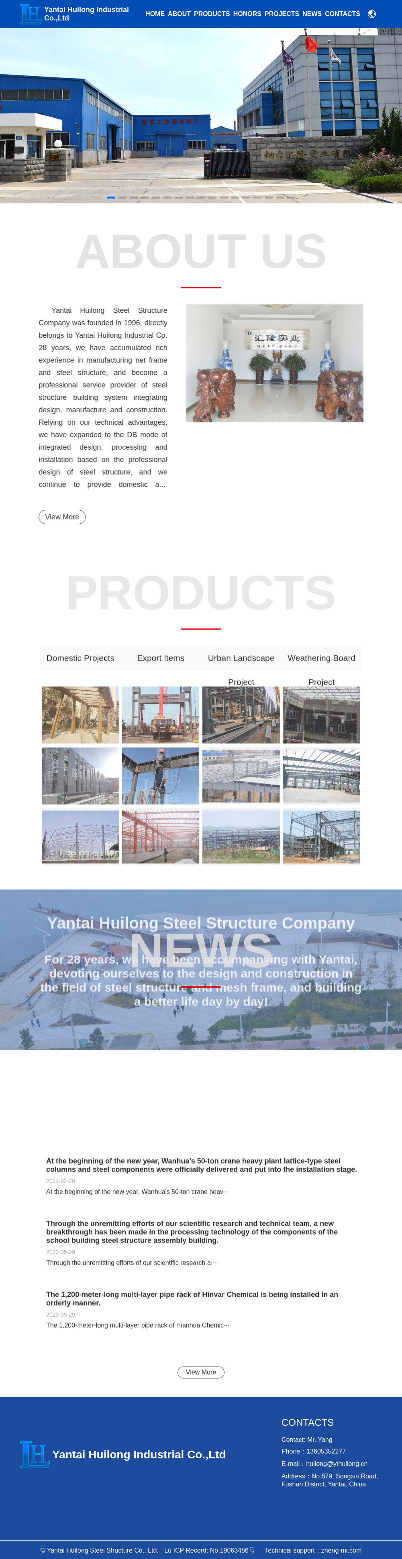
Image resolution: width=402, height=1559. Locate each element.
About (179, 13)
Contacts (342, 13)
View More (57, 517)
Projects (282, 13)
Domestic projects (80, 663)
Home (155, 13)
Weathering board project (321, 667)
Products (212, 13)
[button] (352, 115)
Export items (160, 663)
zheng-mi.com (341, 1550)
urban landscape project (241, 667)
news (312, 13)
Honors (247, 13)
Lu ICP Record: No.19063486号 (209, 1550)
